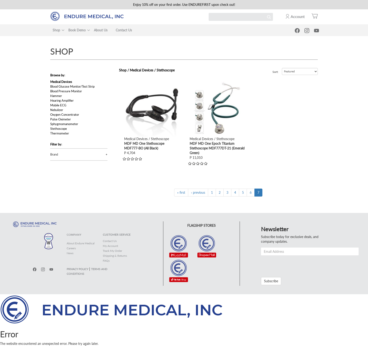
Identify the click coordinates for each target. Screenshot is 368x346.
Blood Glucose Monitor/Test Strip (72, 86)
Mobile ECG (58, 105)
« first (181, 192)
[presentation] (296, 264)
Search (269, 17)
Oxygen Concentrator (64, 114)
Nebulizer (56, 110)
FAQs (106, 260)
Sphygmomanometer (64, 124)
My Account (110, 246)
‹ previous (198, 192)
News (70, 253)
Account (298, 16)
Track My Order (112, 251)
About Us (100, 30)
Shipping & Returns (115, 255)
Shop (56, 30)
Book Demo (77, 30)
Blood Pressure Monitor (66, 91)
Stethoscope (58, 128)
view (127, 84)
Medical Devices (61, 82)
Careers (71, 248)
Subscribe (271, 281)
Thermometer (59, 133)
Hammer (56, 96)
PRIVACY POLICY (77, 269)
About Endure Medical (81, 243)
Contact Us (124, 30)
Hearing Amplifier (62, 100)
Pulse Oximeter (60, 119)
